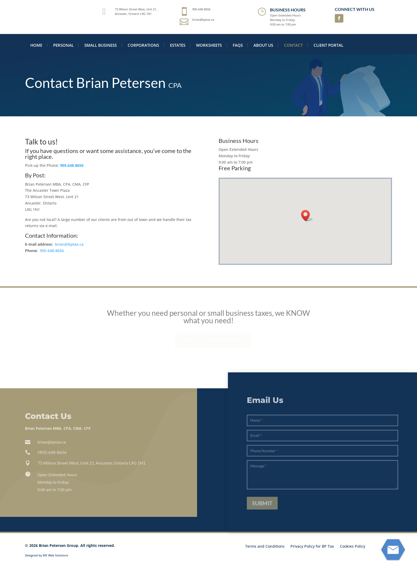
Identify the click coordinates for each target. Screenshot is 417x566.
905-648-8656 (52, 250)
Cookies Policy (352, 546)
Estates (177, 45)
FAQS (238, 45)
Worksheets (209, 45)
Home (36, 45)
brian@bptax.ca (69, 244)
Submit (262, 509)
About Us (263, 45)
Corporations (143, 45)
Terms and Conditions (265, 546)
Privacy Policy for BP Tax (312, 546)
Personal (63, 45)
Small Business (100, 45)
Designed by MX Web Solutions (46, 555)
